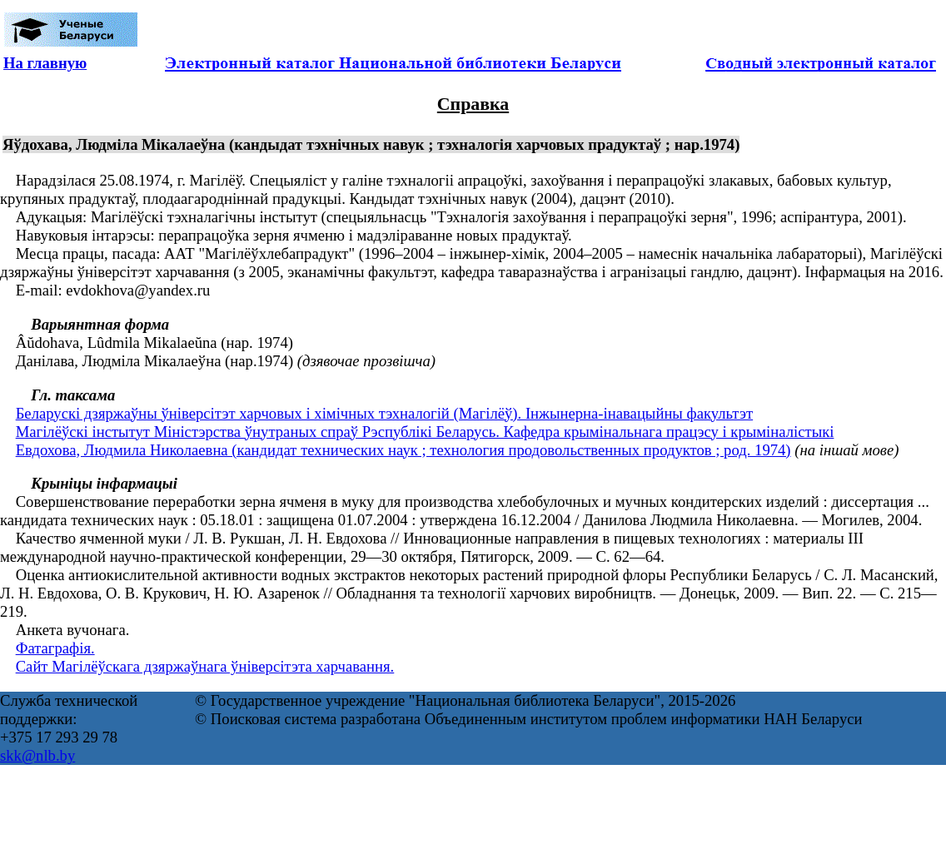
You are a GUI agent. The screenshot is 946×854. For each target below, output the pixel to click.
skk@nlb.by (37, 755)
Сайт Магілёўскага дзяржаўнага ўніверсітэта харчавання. (205, 666)
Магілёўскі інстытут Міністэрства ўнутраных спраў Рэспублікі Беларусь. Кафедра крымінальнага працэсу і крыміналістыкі (425, 431)
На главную (45, 63)
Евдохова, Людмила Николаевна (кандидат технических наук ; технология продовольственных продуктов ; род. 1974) (403, 450)
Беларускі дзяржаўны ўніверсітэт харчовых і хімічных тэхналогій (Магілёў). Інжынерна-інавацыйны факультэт (384, 413)
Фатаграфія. (55, 648)
